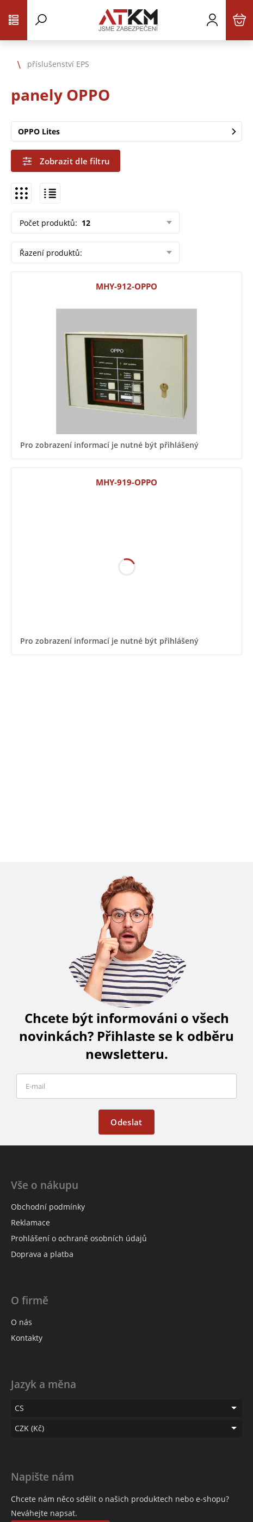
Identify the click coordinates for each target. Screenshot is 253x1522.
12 (84, 223)
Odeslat (126, 1122)
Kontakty (26, 1338)
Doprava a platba (42, 1254)
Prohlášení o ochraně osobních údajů (79, 1238)
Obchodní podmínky (48, 1206)
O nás (21, 1322)
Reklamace (30, 1222)
